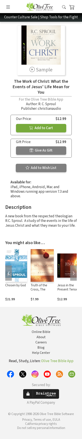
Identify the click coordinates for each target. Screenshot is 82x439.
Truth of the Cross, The (39, 287)
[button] (64, 7)
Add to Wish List (41, 168)
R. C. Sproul (47, 104)
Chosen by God (15, 285)
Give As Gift (41, 150)
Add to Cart (41, 128)
